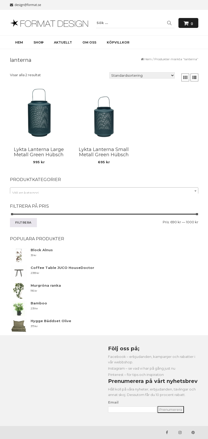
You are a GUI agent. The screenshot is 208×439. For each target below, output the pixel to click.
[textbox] (104, 193)
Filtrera (23, 222)
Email (113, 402)
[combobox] (104, 191)
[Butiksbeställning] (142, 75)
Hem (148, 59)
